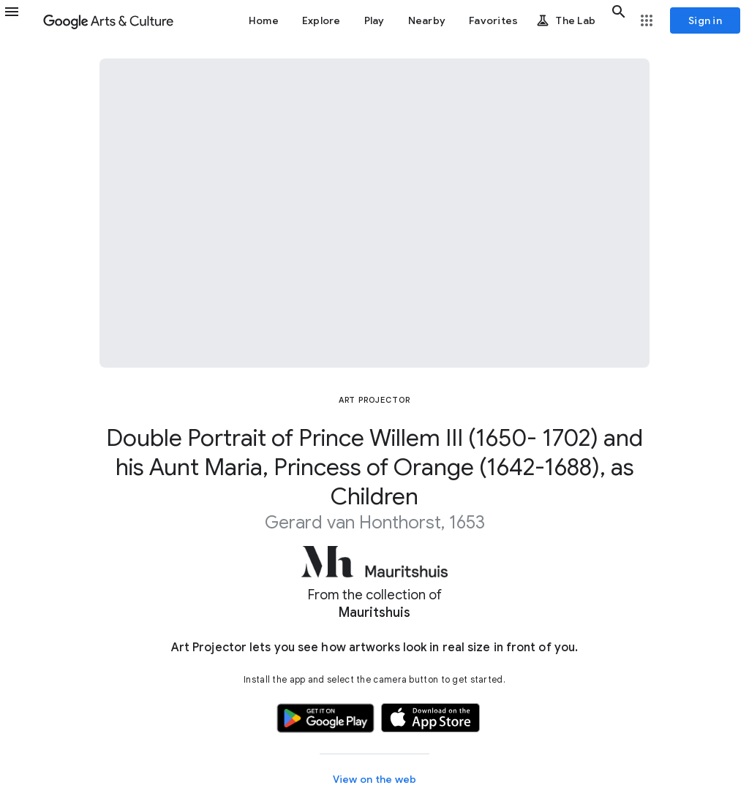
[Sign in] (705, 20)
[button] (20, 20)
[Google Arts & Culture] (108, 20)
